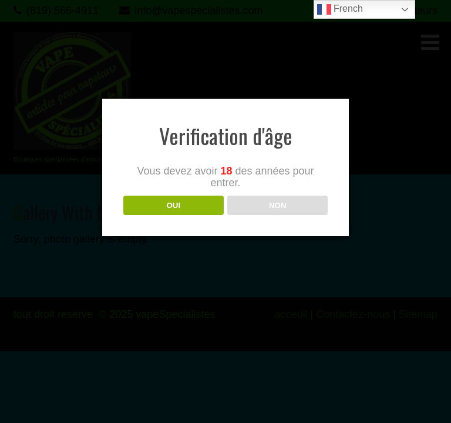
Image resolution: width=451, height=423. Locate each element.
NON (278, 205)
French (340, 9)
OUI (173, 205)
